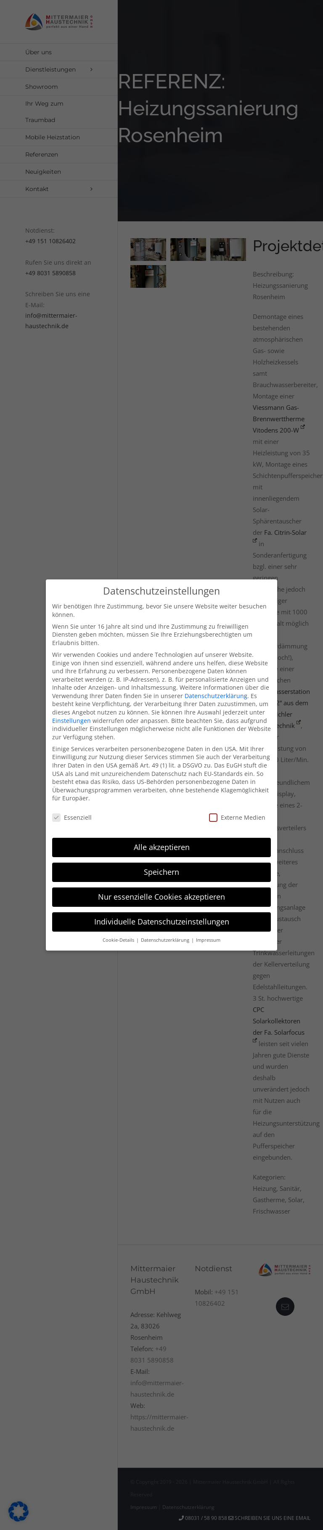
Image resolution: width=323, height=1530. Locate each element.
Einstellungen (71, 720)
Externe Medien (237, 817)
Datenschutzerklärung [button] (166, 940)
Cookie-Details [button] (119, 940)
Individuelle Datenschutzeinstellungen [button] (161, 921)
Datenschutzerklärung (216, 695)
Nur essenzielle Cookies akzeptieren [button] (161, 897)
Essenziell (72, 817)
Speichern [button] (161, 872)
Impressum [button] (208, 940)
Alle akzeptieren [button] (162, 847)
